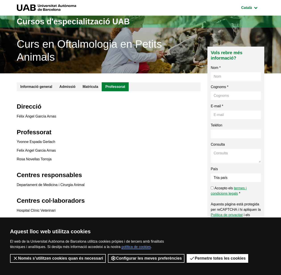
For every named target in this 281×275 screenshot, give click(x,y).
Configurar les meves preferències (146, 258)
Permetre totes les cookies (217, 258)
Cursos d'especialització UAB (73, 21)
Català (252, 7)
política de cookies (136, 247)
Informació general (36, 87)
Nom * (216, 68)
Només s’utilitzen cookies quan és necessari (58, 258)
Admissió (67, 87)
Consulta (218, 144)
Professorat (115, 87)
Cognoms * (219, 87)
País (214, 169)
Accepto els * (229, 190)
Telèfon (216, 125)
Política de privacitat (227, 215)
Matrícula (90, 87)
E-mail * (217, 106)
